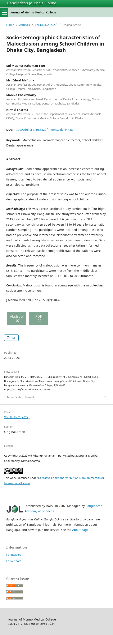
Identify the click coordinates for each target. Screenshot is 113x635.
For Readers (13, 555)
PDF (13, 338)
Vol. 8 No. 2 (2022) (46, 25)
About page (80, 530)
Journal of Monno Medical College (33, 12)
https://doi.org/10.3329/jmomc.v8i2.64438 (43, 130)
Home (10, 25)
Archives (24, 25)
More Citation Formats (21, 397)
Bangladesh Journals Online (31, 2)
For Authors (13, 561)
